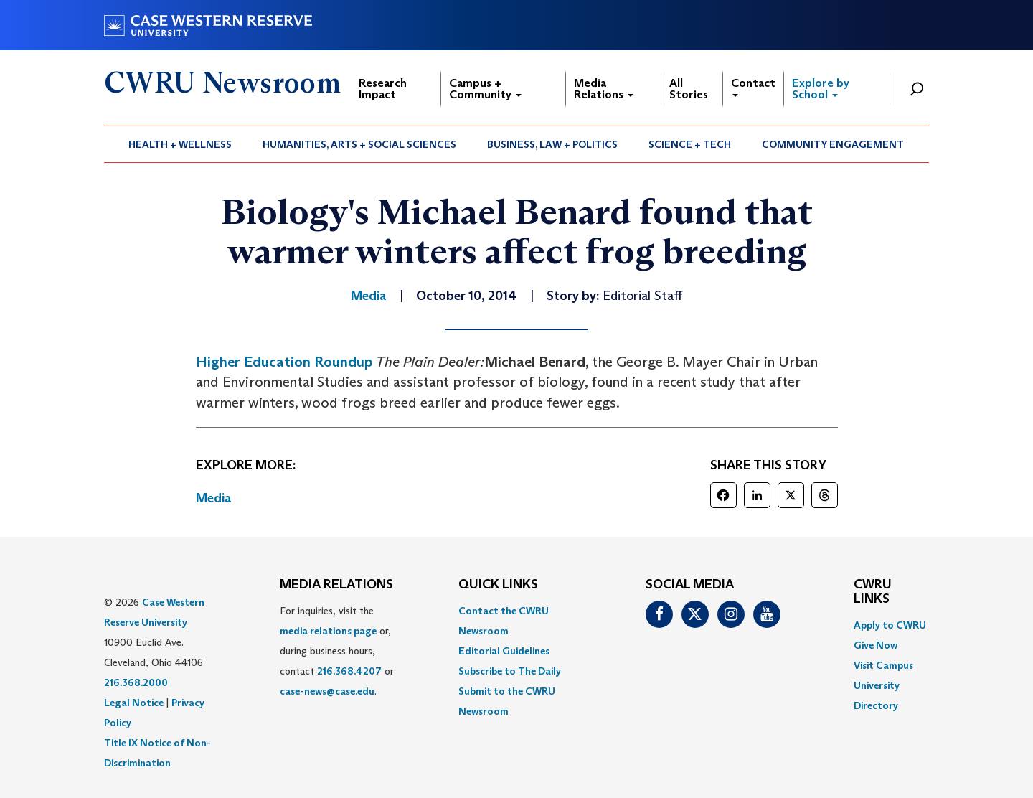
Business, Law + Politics (552, 144)
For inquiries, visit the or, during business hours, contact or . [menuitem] (337, 651)
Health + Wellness (180, 144)
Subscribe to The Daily (509, 671)
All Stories (688, 88)
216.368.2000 (136, 682)
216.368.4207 (349, 671)
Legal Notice (134, 702)
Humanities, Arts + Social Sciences (359, 144)
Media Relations (603, 88)
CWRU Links (873, 592)
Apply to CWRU (890, 625)
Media (214, 498)
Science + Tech (689, 144)
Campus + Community (485, 88)
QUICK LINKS (498, 585)
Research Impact (383, 88)
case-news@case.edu (327, 691)
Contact (753, 86)
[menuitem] (180, 144)
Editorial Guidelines (503, 650)
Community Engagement (833, 144)
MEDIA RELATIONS (336, 585)
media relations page (328, 630)
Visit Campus (883, 665)
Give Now (875, 645)
